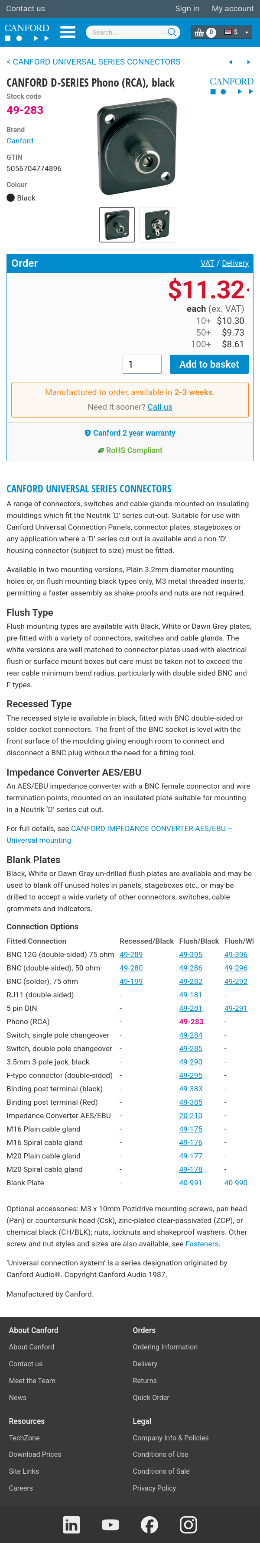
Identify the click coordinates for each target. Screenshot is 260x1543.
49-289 (131, 954)
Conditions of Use (160, 1454)
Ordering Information (165, 1347)
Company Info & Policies (171, 1438)
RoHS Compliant (130, 450)
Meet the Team (32, 1381)
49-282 (191, 981)
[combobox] (133, 32)
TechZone (24, 1438)
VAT (207, 263)
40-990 (236, 1182)
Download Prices (35, 1454)
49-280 (131, 968)
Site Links (24, 1471)
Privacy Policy (154, 1488)
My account (233, 8)
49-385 (191, 1102)
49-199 (131, 981)
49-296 (236, 968)
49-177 (191, 1156)
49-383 (191, 1088)
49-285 (191, 1048)
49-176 (191, 1142)
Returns (145, 1381)
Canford (19, 140)
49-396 (236, 954)
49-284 (191, 1035)
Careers (21, 1488)
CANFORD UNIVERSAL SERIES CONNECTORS (89, 488)
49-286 (191, 968)
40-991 (191, 1182)
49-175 (191, 1129)
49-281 (191, 1008)
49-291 (236, 1008)
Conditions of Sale (161, 1471)
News (18, 1398)
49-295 (191, 1075)
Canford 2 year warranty (130, 433)
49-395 (191, 954)
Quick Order (151, 1398)
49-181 (191, 994)
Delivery (235, 263)
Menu (67, 32)
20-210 (191, 1115)
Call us (159, 407)
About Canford (32, 1347)
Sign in (187, 8)
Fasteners (201, 1243)
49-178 (191, 1169)
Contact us (25, 8)
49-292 (236, 981)
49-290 (191, 1062)
